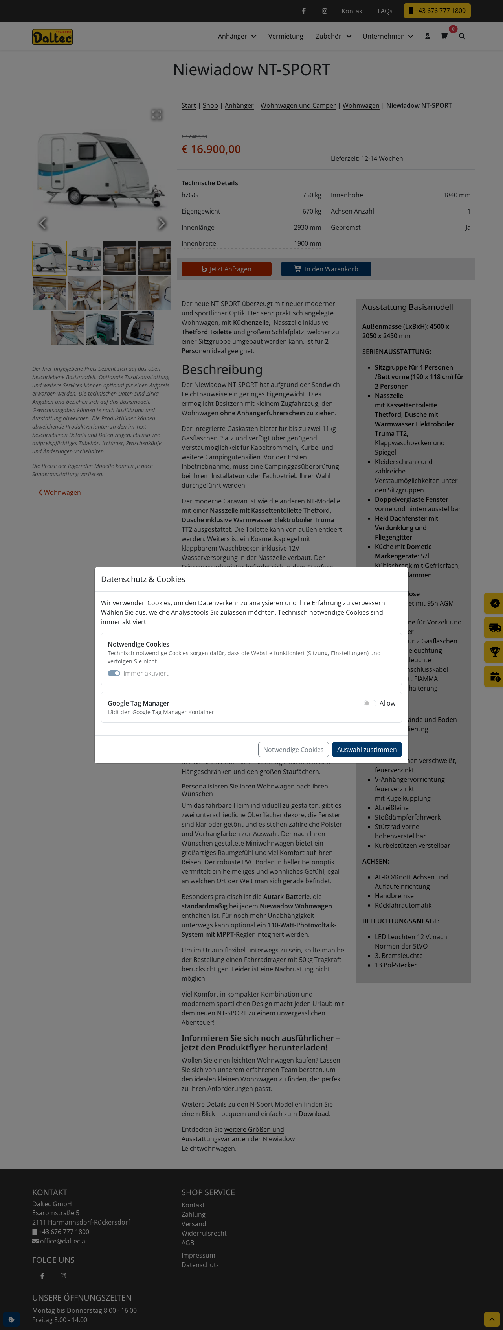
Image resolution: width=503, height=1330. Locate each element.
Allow (387, 703)
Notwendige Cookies (293, 749)
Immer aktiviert (146, 673)
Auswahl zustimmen (367, 749)
